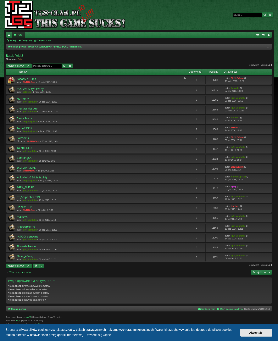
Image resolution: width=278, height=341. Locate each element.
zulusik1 (235, 117)
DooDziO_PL (25, 207)
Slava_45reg (25, 256)
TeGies (234, 127)
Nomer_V (23, 98)
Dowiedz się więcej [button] (99, 335)
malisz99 (22, 217)
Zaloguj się (26, 40)
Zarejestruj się (44, 40)
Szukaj (12, 40)
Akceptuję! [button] (256, 332)
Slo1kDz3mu (29, 82)
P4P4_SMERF (25, 187)
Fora (20, 34)
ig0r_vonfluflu (30, 102)
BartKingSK (24, 157)
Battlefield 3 (14, 55)
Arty (17, 321)
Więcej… (10, 35)
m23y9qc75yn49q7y (30, 89)
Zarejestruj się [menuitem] (270, 35)
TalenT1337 (24, 128)
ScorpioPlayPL (26, 167)
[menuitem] (257, 35)
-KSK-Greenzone (27, 236)
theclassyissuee (27, 108)
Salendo (27, 92)
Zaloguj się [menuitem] (264, 35)
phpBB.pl (38, 324)
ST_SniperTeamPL (29, 197)
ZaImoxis (23, 138)
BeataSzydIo (25, 118)
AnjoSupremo (26, 226)
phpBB (28, 317)
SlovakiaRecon (26, 246)
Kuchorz (235, 206)
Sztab (20, 59)
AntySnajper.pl (30, 121)
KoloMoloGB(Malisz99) (32, 177)
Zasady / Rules (26, 79)
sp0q (233, 186)
